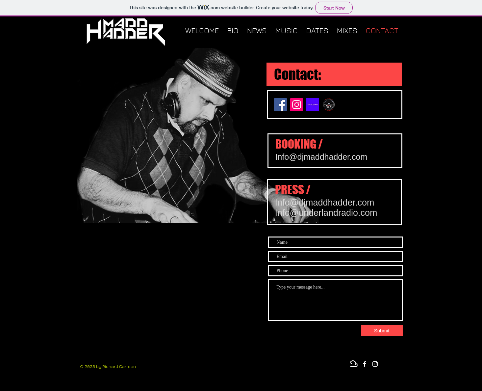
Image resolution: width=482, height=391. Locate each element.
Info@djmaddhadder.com (321, 156)
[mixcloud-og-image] (312, 104)
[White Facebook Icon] (364, 364)
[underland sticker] (328, 104)
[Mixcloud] (354, 364)
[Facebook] (280, 104)
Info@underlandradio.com (326, 213)
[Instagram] (296, 104)
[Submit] (382, 330)
